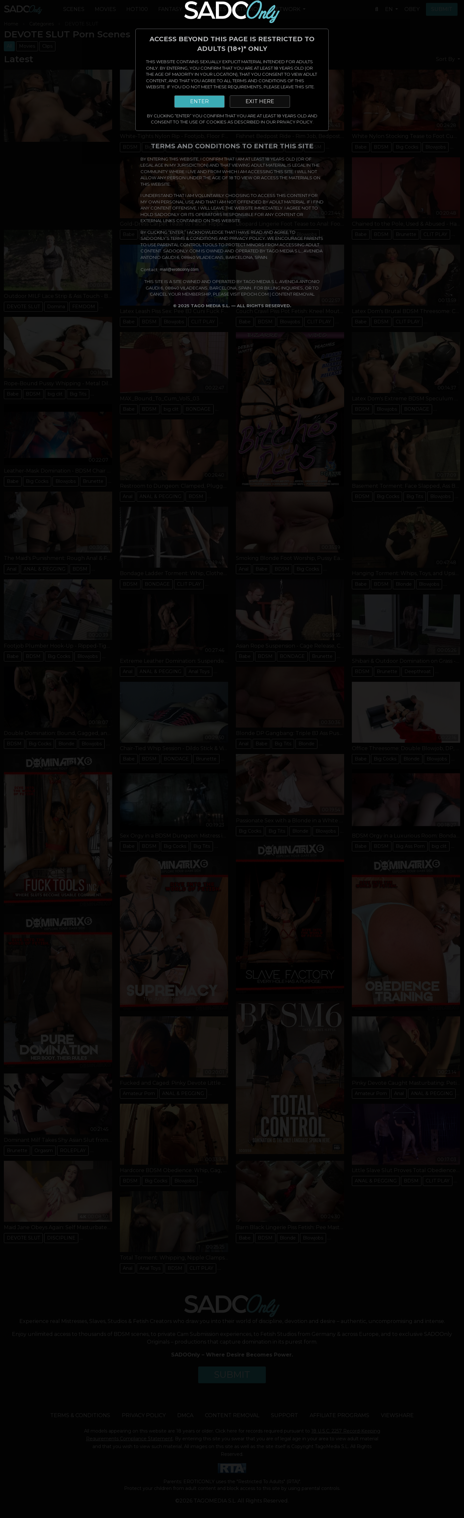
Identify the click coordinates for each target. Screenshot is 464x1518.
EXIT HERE (260, 101)
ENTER (199, 101)
